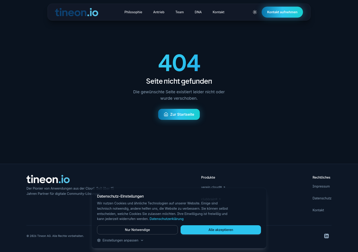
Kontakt (218, 12)
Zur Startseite (179, 114)
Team (179, 12)
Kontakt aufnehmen (282, 12)
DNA (198, 12)
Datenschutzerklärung (167, 219)
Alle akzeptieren (220, 230)
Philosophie (133, 12)
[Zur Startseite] (48, 179)
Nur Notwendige (137, 230)
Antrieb (158, 12)
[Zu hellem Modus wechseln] (255, 12)
